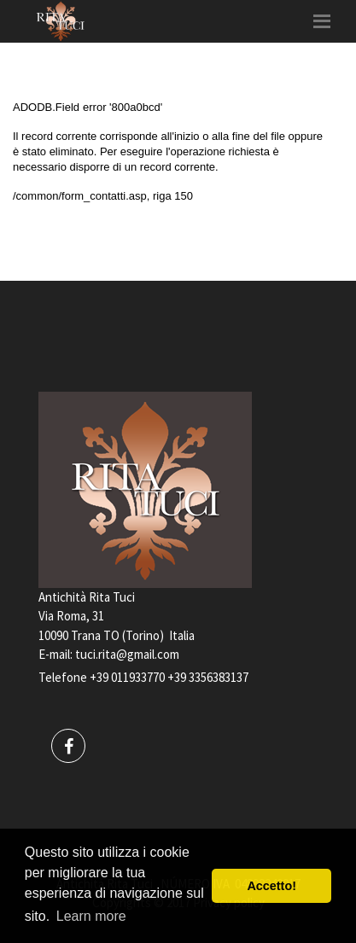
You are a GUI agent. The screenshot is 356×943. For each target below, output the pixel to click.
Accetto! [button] (271, 886)
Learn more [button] (91, 916)
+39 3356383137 (207, 677)
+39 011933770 (127, 677)
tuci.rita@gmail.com (127, 654)
